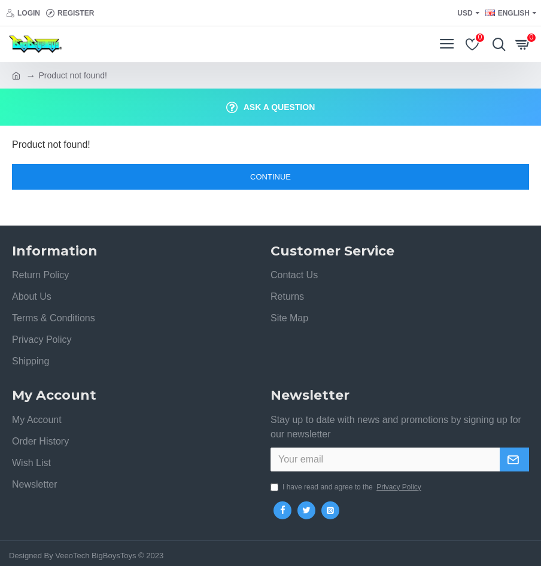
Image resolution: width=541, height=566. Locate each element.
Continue (270, 176)
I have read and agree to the (346, 487)
